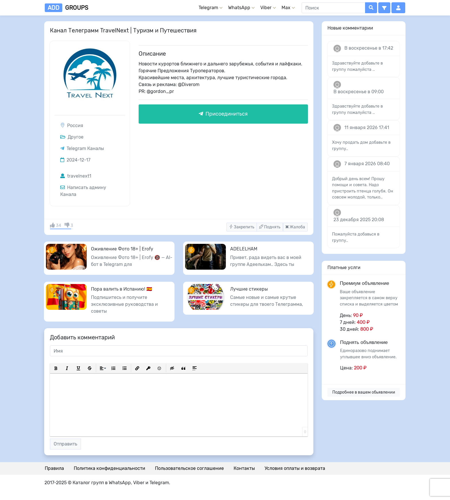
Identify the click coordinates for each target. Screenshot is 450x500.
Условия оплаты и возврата (295, 468)
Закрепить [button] (241, 227)
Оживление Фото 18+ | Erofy (122, 249)
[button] (384, 7)
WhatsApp (239, 7)
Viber (265, 7)
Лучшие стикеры (249, 289)
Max (286, 7)
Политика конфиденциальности (109, 468)
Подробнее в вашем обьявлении (363, 392)
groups (66, 7)
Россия (75, 125)
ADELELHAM (243, 249)
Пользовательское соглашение (189, 468)
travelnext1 (75, 176)
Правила (54, 468)
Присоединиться (223, 114)
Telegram (208, 7)
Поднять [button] (269, 227)
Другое (72, 137)
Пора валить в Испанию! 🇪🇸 (121, 289)
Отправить (65, 444)
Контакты (244, 468)
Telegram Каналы (85, 148)
